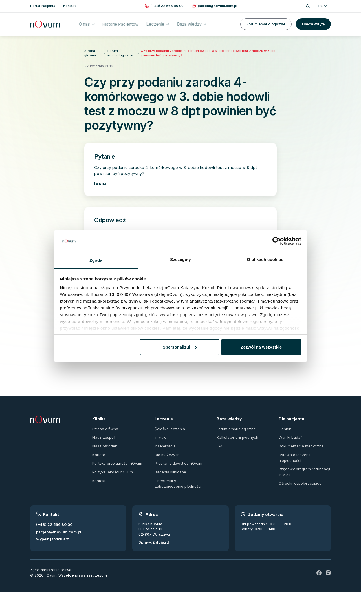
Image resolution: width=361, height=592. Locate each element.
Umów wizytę (313, 22)
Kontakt (98, 475)
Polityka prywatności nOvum (116, 459)
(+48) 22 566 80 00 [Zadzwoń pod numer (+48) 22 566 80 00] (53, 518)
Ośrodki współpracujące (299, 478)
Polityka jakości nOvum (111, 467)
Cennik (284, 426)
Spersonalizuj (180, 347)
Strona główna (89, 52)
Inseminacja (164, 442)
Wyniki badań (290, 434)
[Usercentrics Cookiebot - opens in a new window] (276, 241)
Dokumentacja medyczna (300, 442)
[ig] (328, 566)
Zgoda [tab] (95, 260)
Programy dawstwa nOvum (177, 459)
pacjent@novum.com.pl (57, 526)
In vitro (160, 434)
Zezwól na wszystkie (261, 347)
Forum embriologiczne (265, 22)
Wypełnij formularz (52, 533)
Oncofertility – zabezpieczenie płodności (180, 478)
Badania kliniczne (169, 467)
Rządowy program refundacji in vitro (303, 467)
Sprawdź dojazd (152, 536)
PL (322, 6)
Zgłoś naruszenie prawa (50, 564)
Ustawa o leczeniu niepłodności (294, 453)
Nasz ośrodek (104, 442)
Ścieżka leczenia (169, 426)
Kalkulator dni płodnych (236, 434)
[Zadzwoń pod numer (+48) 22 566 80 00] (167, 6)
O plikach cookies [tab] (265, 259)
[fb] (319, 566)
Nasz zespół (102, 434)
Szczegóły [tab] (180, 259)
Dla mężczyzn (166, 451)
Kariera (98, 451)
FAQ (220, 442)
